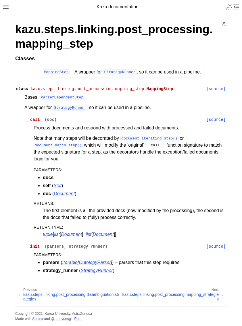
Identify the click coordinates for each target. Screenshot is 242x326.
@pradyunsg (61, 319)
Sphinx (37, 319)
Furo (77, 319)
